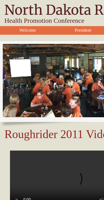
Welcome (27, 30)
